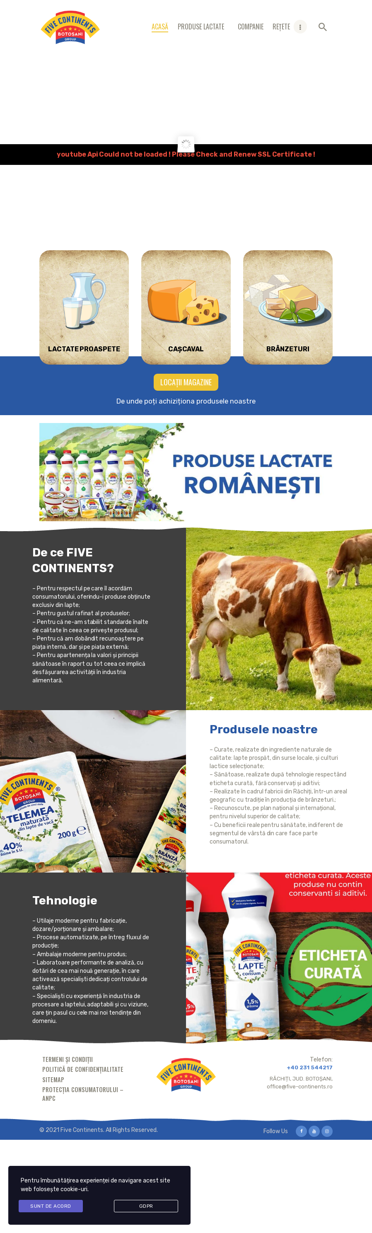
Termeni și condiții (67, 1059)
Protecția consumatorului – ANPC (82, 1093)
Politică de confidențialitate (82, 1069)
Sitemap (53, 1079)
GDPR (146, 1206)
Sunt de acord (50, 1206)
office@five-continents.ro (300, 1086)
